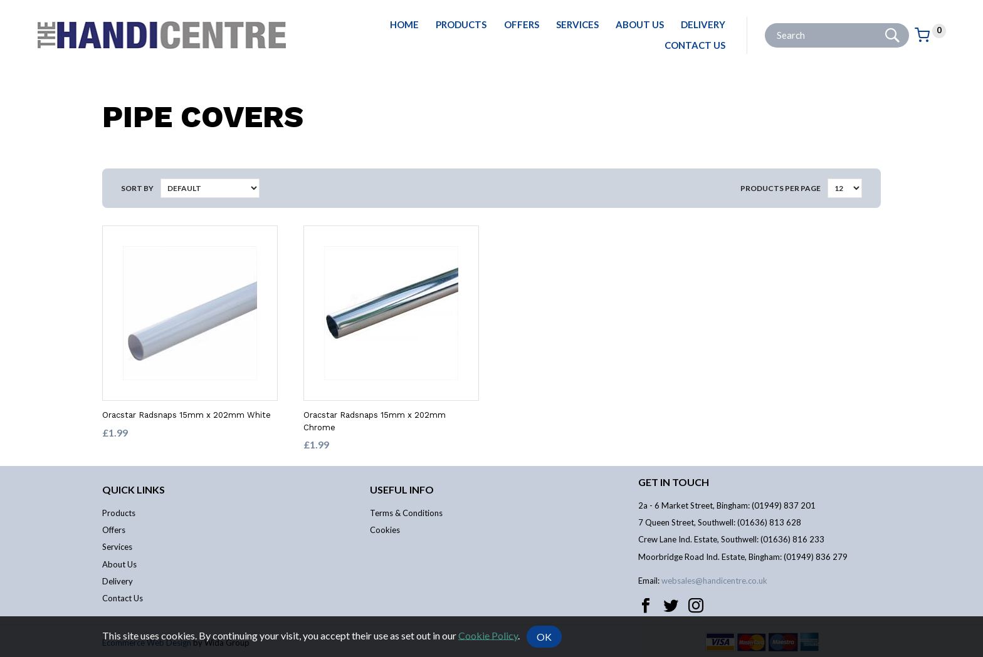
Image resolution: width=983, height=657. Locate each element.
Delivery (703, 24)
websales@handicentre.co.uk (714, 581)
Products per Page (780, 188)
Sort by (137, 188)
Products (461, 24)
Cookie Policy (488, 635)
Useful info (402, 489)
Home (404, 24)
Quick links (133, 489)
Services (577, 24)
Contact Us (695, 45)
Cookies (385, 530)
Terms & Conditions (406, 513)
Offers (521, 24)
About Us (640, 24)
